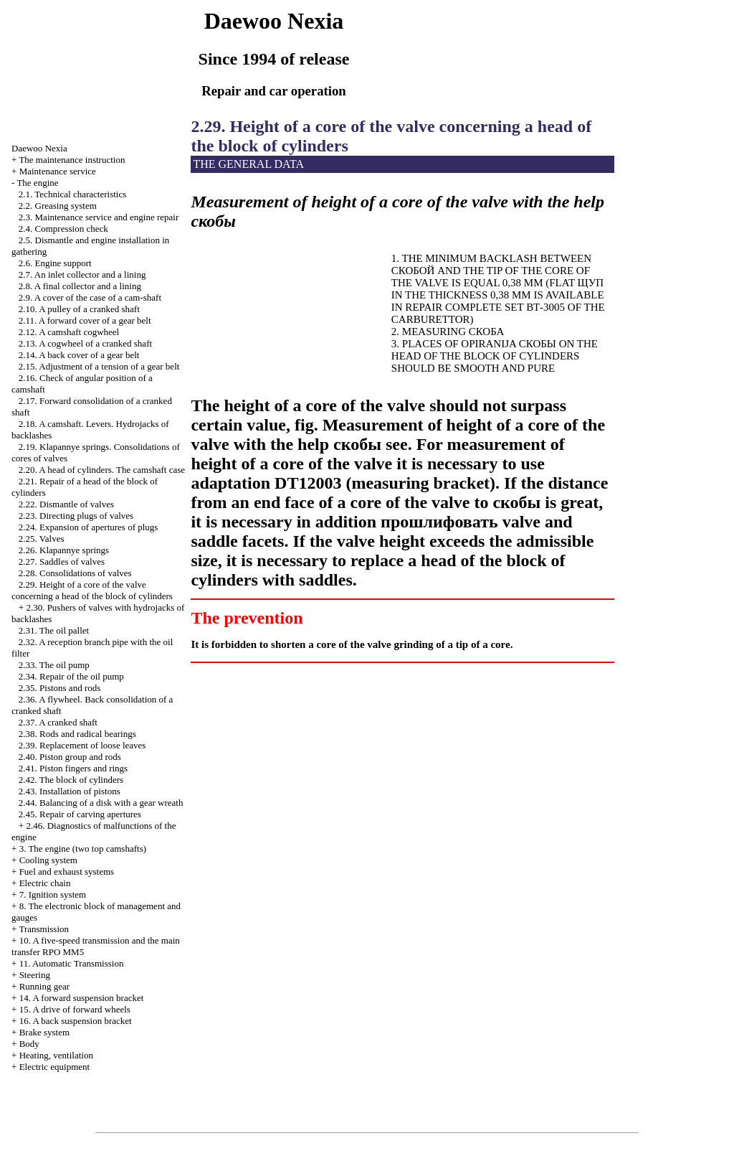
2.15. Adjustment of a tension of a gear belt (99, 366)
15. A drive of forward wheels (74, 1009)
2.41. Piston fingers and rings (73, 768)
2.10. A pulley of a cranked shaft (79, 309)
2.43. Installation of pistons (69, 791)
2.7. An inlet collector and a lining (82, 274)
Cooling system (48, 860)
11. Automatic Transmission (71, 963)
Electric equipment (54, 1066)
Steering (34, 974)
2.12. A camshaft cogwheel (69, 331)
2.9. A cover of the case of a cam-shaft (90, 297)
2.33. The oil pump (54, 664)
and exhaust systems (67, 871)
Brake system (44, 1032)
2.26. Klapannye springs (64, 550)
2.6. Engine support (55, 263)
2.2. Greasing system (58, 205)
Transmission (44, 929)
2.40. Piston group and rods (70, 756)
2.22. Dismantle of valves (66, 504)
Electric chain (45, 883)
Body (29, 1043)
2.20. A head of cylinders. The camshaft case (102, 469)
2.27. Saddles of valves (62, 561)
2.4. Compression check (63, 228)
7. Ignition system (53, 894)
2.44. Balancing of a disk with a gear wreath (101, 802)
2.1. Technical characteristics (72, 194)
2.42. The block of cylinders (71, 779)
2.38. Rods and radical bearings (77, 733)
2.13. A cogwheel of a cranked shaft (85, 343)
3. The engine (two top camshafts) (82, 848)
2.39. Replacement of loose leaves (82, 745)
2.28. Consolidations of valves (75, 573)
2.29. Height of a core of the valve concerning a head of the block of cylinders (92, 590)
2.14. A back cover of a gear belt (79, 354)
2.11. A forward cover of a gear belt (85, 320)
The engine (37, 182)
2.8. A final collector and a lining (80, 286)
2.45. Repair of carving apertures (80, 814)
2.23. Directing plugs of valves (76, 515)
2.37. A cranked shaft (58, 722)
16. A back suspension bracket (75, 1020)
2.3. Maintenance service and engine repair (98, 217)
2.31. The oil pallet (54, 630)
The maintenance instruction (72, 159)
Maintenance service (57, 171)
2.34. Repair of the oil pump (71, 676)
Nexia (39, 148)
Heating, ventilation (56, 1055)
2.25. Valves (42, 538)
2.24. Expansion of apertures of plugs (88, 527)
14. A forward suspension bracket (81, 997)
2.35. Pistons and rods (59, 687)
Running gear (44, 986)
